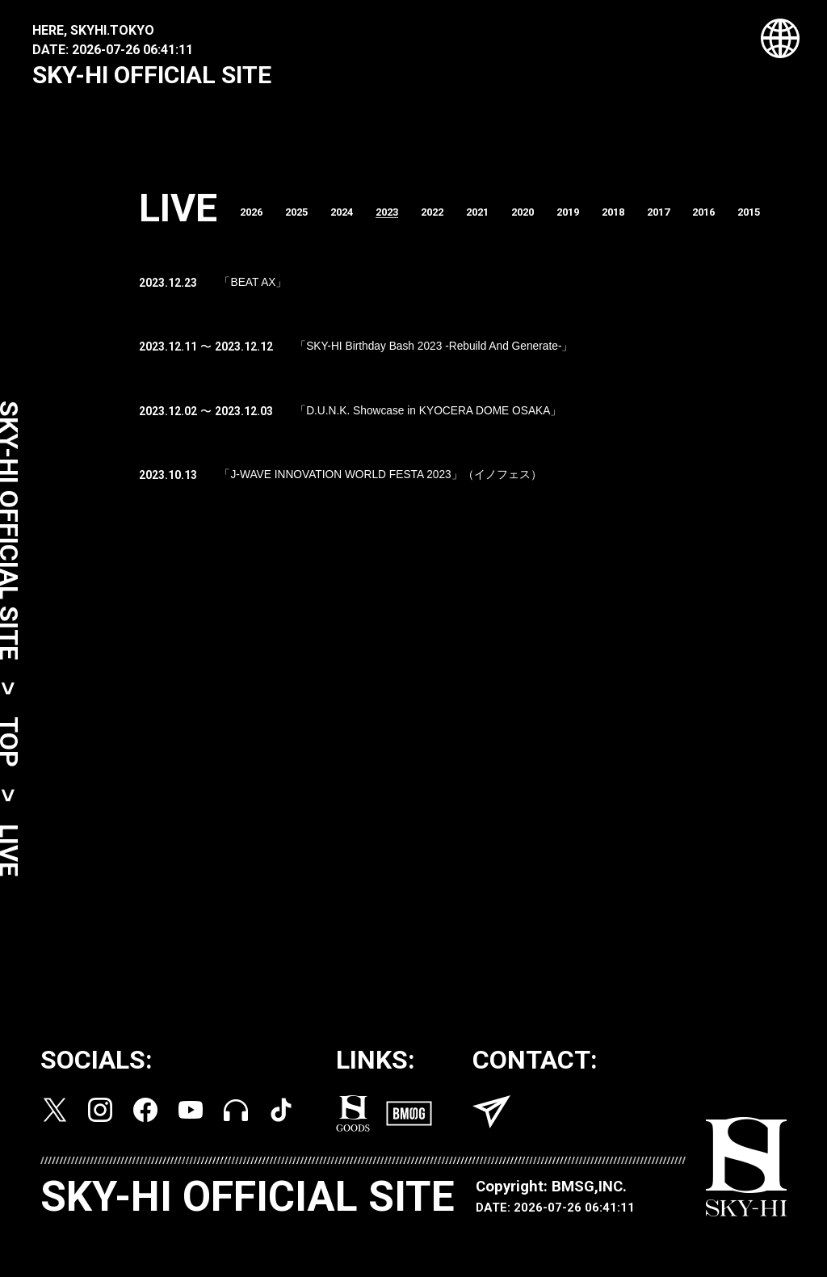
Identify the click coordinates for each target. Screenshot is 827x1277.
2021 (500, 218)
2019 (597, 218)
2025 (306, 218)
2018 (645, 218)
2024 (354, 218)
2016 (742, 218)
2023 (403, 218)
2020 (548, 218)
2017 (694, 218)
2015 (791, 218)
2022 (451, 218)
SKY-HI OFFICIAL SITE (151, 75)
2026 (258, 218)
